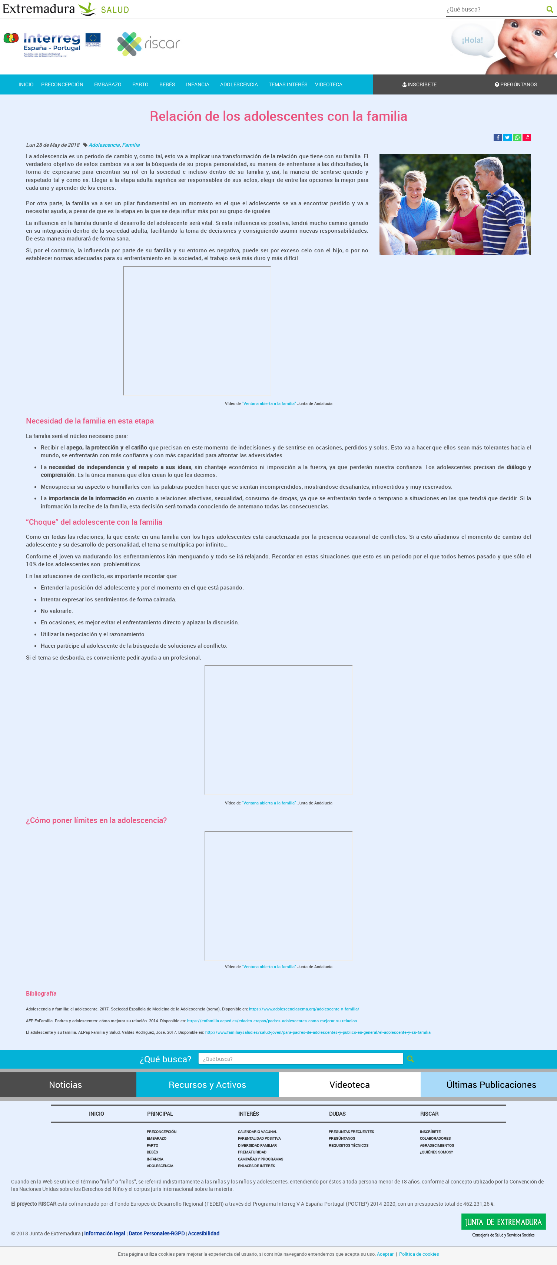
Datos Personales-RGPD (157, 1233)
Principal (160, 1113)
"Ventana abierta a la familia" (269, 403)
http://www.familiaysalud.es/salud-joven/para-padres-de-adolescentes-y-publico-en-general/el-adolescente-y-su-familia (318, 1032)
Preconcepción (161, 1131)
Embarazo (156, 1138)
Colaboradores (435, 1138)
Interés (248, 1113)
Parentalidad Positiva (259, 1138)
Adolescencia (104, 144)
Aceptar (385, 1254)
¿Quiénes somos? (436, 1152)
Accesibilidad (203, 1233)
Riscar (429, 1113)
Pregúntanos (342, 1138)
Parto (152, 1145)
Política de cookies (419, 1254)
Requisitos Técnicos (348, 1145)
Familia (131, 144)
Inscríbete (419, 84)
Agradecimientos (437, 1145)
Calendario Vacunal (257, 1131)
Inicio (96, 1113)
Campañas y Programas (260, 1159)
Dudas (337, 1113)
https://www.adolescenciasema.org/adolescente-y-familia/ (304, 1009)
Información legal (104, 1233)
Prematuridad (252, 1152)
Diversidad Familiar (257, 1145)
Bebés (152, 1152)
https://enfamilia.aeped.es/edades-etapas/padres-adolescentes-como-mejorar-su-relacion (272, 1020)
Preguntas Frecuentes (351, 1131)
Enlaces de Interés (256, 1165)
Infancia (155, 1159)
